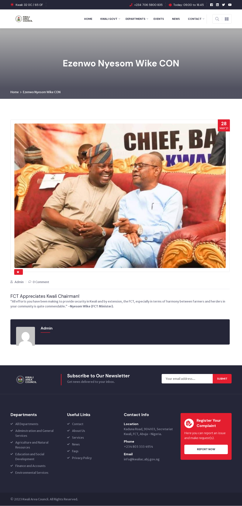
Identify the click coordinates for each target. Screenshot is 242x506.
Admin (19, 282)
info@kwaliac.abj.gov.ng (142, 459)
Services (78, 438)
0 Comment (41, 282)
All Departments (26, 424)
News (176, 19)
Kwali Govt (108, 19)
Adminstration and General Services (34, 433)
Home (88, 19)
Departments (135, 19)
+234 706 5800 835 (148, 5)
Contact (195, 19)
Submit (222, 379)
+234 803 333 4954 (138, 447)
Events (159, 19)
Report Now (206, 449)
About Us (78, 431)
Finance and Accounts (30, 466)
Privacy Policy (82, 458)
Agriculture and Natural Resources (31, 445)
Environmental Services (31, 473)
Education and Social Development (29, 456)
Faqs (75, 451)
